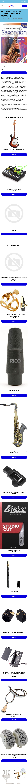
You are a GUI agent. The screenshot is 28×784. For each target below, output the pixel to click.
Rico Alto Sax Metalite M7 (14, 390)
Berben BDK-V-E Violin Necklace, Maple (14, 714)
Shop (25, 6)
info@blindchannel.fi (24, 1)
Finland (3, 1)
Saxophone (8, 65)
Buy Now (14, 72)
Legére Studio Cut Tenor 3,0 (14, 550)
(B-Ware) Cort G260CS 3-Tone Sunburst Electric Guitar (14, 149)
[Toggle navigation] (2, 6)
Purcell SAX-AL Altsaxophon (14, 229)
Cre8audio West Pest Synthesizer (14, 189)
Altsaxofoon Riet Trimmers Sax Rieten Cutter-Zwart (14, 492)
